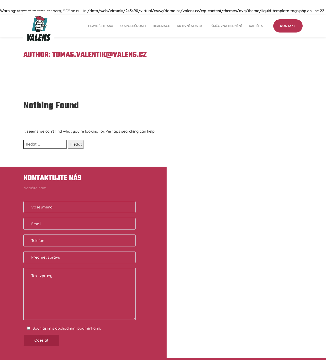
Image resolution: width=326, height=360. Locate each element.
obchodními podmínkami (77, 328)
